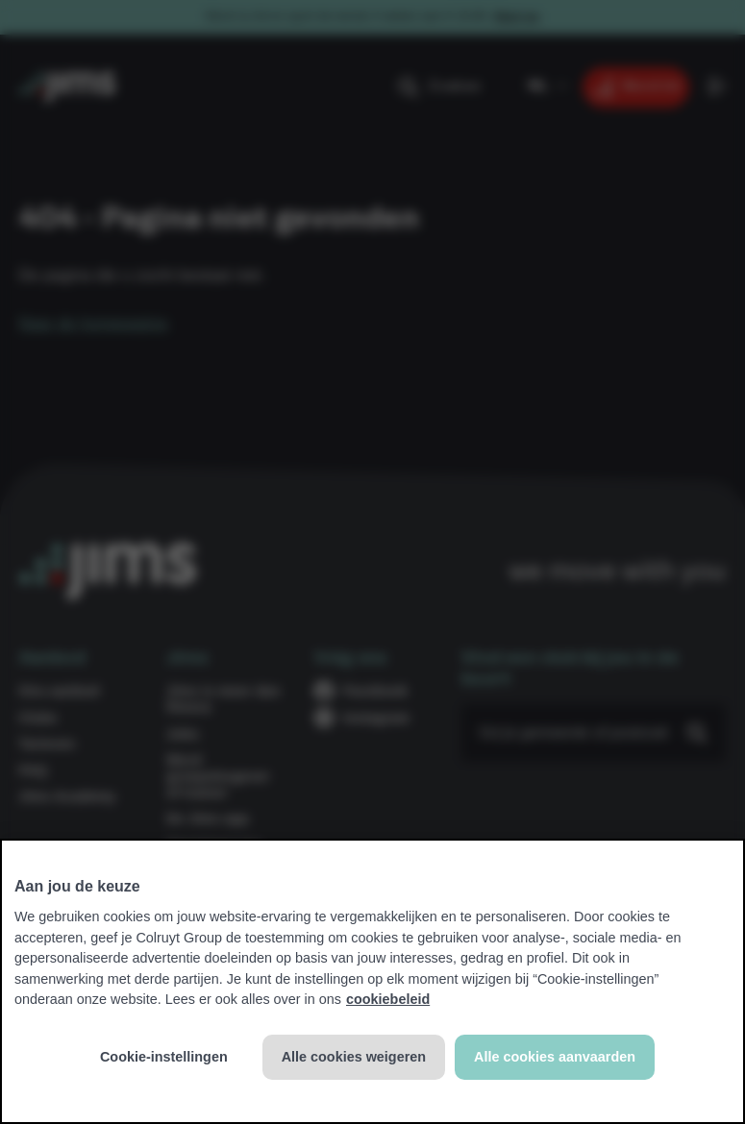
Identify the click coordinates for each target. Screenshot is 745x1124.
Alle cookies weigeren (354, 1056)
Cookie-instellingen (164, 1056)
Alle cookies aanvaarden (554, 1056)
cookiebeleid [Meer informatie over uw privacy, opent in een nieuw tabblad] (388, 999)
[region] (372, 981)
